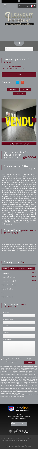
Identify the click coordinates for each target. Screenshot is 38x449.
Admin (25, 440)
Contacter (13, 89)
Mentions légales (5, 440)
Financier (31, 268)
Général (5, 268)
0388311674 (19, 414)
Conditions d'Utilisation (7, 396)
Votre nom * (6, 312)
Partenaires (20, 440)
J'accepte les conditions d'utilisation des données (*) (17, 359)
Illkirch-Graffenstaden (14, 66)
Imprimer (25, 89)
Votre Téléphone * (8, 326)
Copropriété (22, 268)
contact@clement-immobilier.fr (19, 418)
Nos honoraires (13, 440)
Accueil (4, 66)
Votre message (7, 339)
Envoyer (29, 362)
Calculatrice (19, 93)
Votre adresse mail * (8, 319)
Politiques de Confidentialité (29, 394)
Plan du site (32, 438)
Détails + (12, 268)
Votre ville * (6, 332)
